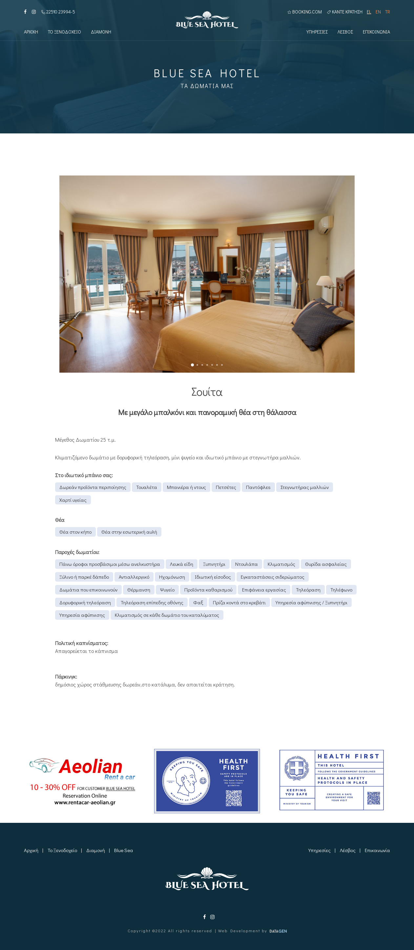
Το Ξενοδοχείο (62, 850)
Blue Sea (123, 850)
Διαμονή (95, 850)
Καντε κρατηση (344, 12)
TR (387, 12)
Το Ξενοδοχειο (64, 32)
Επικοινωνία (377, 850)
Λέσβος (348, 850)
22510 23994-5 (58, 12)
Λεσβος (345, 32)
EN (378, 12)
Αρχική (31, 850)
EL (369, 12)
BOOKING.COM (304, 12)
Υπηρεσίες (319, 850)
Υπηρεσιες (317, 32)
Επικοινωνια (376, 32)
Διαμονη (101, 32)
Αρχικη (31, 32)
